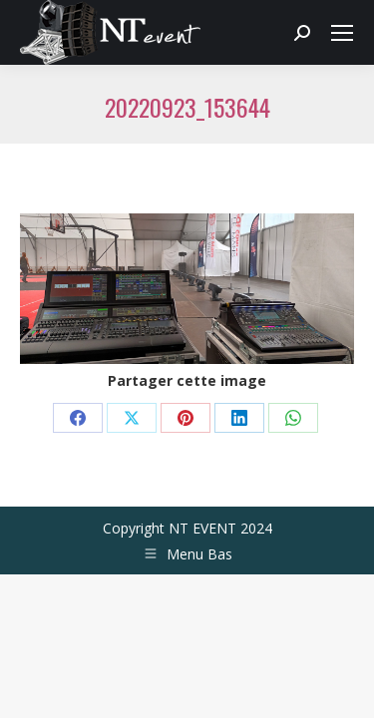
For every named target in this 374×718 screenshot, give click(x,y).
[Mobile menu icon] (342, 33)
